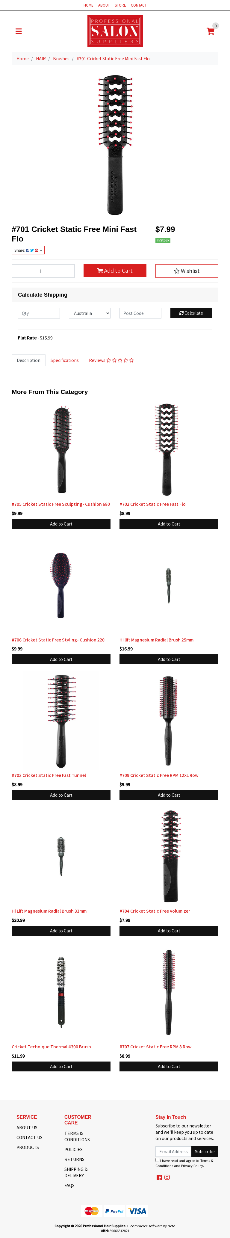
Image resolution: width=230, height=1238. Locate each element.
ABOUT (104, 4)
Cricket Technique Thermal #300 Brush (51, 1047)
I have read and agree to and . (184, 1163)
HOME (88, 4)
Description (28, 360)
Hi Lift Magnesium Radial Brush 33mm (49, 911)
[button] (186, 270)
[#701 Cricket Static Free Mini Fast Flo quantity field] (43, 270)
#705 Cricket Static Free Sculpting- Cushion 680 (61, 504)
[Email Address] (173, 1151)
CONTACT (139, 4)
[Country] (90, 313)
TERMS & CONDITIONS (77, 1136)
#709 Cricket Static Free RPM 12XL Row (159, 775)
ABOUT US (26, 1127)
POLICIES (73, 1149)
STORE (120, 4)
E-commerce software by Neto (151, 1225)
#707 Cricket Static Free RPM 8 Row (155, 1047)
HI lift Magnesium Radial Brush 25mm (156, 640)
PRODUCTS (27, 1147)
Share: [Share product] (26, 250)
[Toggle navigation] (18, 31)
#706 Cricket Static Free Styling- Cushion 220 (58, 640)
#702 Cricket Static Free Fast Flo (152, 504)
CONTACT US (29, 1137)
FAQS (69, 1185)
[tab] (29, 360)
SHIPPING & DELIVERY (75, 1172)
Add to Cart (115, 270)
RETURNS (74, 1159)
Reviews (111, 360)
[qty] (39, 313)
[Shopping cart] (210, 31)
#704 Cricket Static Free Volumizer (154, 911)
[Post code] (140, 313)
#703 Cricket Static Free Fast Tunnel (49, 775)
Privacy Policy (192, 1165)
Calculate (191, 313)
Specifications (65, 360)
